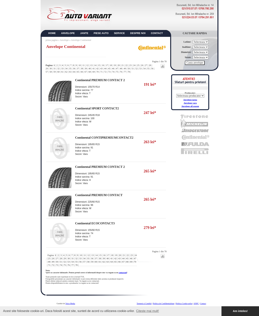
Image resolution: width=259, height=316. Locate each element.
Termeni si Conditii (144, 303)
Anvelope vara (190, 103)
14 (95, 65)
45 (109, 68)
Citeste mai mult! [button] (147, 311)
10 (79, 65)
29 (47, 68)
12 (87, 65)
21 (122, 65)
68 (89, 71)
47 (117, 68)
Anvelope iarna (190, 100)
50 (129, 68)
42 (97, 68)
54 (144, 68)
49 (125, 68)
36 (74, 68)
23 (130, 65)
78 (129, 71)
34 (66, 68)
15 (99, 65)
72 (105, 71)
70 (97, 71)
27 (146, 65)
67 (86, 71)
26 (142, 65)
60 (58, 71)
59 (54, 71)
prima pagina (52, 40)
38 (82, 68)
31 (54, 68)
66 (82, 71)
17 (107, 65)
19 (115, 65)
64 (74, 71)
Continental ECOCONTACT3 (95, 223)
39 (86, 68)
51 (133, 68)
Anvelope (64, 40)
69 (93, 71)
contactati (123, 273)
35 (70, 68)
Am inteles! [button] (240, 311)
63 (70, 71)
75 (117, 71)
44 (105, 68)
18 (111, 65)
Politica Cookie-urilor (184, 303)
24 (134, 65)
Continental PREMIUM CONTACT (99, 195)
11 (83, 65)
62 (66, 71)
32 (58, 68)
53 (140, 68)
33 (62, 68)
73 (109, 71)
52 (136, 68)
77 (125, 71)
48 (121, 68)
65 (78, 71)
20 (119, 65)
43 (101, 68)
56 (152, 68)
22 (126, 65)
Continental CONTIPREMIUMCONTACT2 (104, 137)
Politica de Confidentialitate (163, 303)
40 (89, 68)
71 (101, 71)
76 (121, 71)
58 (50, 71)
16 (103, 65)
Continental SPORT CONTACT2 (97, 108)
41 (93, 68)
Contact (203, 303)
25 (138, 65)
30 (50, 68)
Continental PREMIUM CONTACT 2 (100, 80)
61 (62, 71)
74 (113, 71)
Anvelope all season (190, 106)
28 (150, 65)
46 (113, 68)
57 (47, 71)
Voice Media (70, 303)
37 (78, 68)
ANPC (196, 303)
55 (148, 68)
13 (91, 65)
